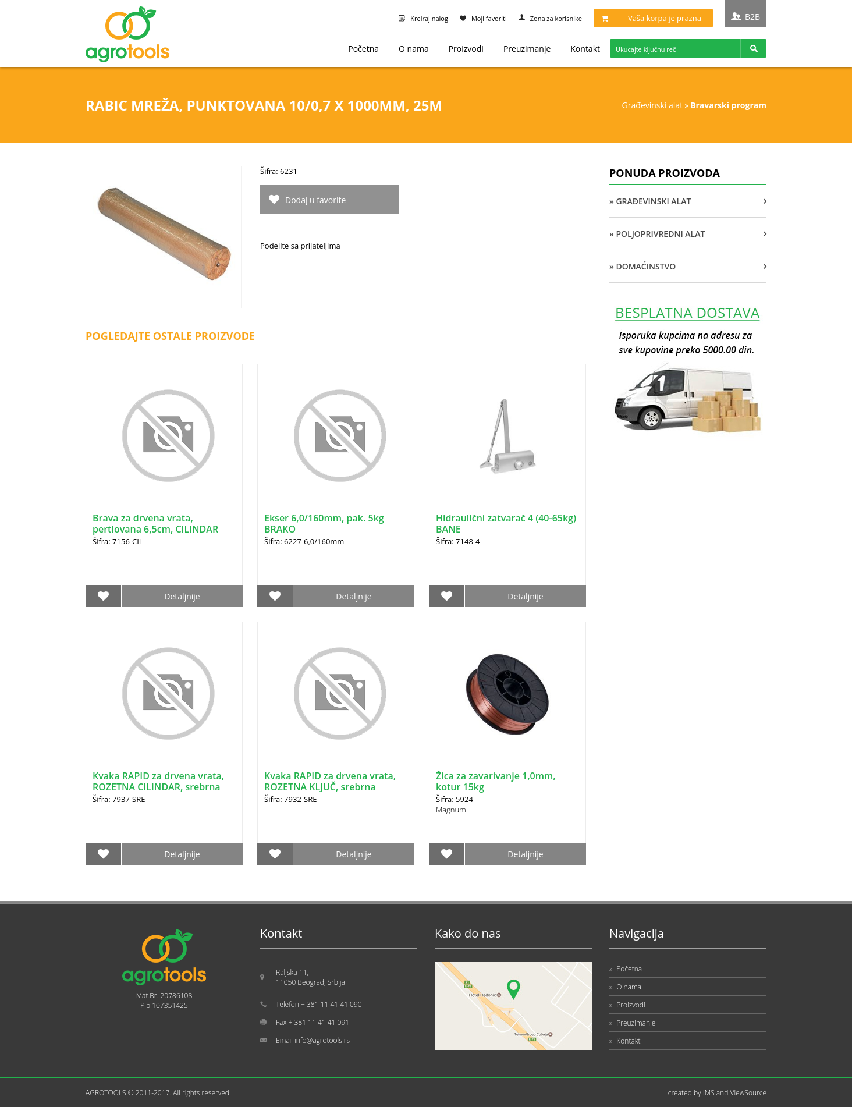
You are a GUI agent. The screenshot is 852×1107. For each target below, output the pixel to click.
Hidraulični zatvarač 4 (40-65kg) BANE (506, 523)
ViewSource (748, 1093)
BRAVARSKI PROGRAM (728, 105)
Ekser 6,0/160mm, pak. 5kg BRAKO (324, 523)
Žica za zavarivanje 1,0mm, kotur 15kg (496, 781)
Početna (363, 48)
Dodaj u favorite (315, 199)
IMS (709, 1093)
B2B (752, 16)
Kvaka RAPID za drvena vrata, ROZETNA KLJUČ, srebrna (330, 781)
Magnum (451, 809)
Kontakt (585, 48)
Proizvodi (466, 48)
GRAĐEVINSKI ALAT (652, 105)
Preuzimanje (527, 48)
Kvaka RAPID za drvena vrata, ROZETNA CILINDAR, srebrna (158, 781)
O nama (414, 48)
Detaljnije (182, 596)
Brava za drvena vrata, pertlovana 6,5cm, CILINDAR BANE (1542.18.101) (155, 529)
